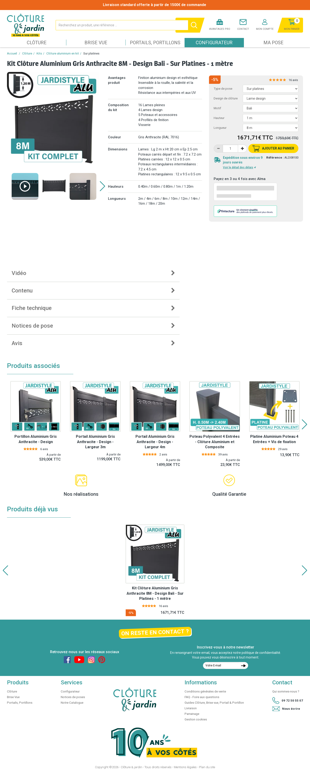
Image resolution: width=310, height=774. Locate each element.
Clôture (37, 42)
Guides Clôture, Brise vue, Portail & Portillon (214, 702)
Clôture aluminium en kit (62, 53)
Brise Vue (95, 42)
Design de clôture (226, 98)
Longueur (220, 127)
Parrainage (192, 714)
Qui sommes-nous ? (285, 691)
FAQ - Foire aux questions (202, 697)
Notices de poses (73, 697)
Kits (39, 53)
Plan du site (207, 767)
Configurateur (214, 42)
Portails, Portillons (155, 42)
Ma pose (273, 42)
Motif (217, 108)
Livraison (191, 708)
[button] (102, 186)
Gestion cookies (196, 719)
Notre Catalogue (72, 702)
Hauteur (219, 118)
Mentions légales (185, 767)
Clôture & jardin (131, 767)
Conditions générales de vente (205, 691)
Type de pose (223, 88)
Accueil (12, 53)
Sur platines (91, 53)
